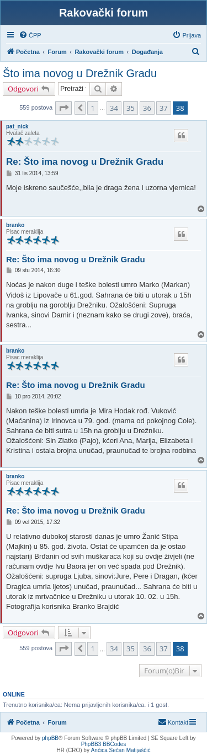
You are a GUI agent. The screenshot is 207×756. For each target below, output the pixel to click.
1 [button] (92, 108)
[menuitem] (30, 35)
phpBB (50, 738)
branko (15, 225)
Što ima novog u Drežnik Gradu (80, 73)
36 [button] (147, 108)
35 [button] (130, 108)
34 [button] (114, 108)
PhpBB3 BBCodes (103, 744)
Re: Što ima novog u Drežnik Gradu (84, 161)
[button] (63, 108)
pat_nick (17, 126)
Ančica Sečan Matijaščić (121, 750)
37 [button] (164, 108)
